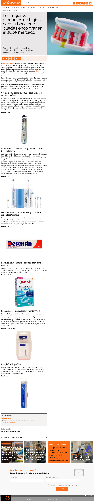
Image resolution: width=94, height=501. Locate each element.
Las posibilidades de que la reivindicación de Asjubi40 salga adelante (58, 451)
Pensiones (29, 444)
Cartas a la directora (57, 442)
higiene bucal (8, 63)
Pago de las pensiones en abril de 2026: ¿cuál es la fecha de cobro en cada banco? (35, 453)
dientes (22, 82)
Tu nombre (13, 477)
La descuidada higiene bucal (10, 431)
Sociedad (6, 7)
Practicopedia (53, 7)
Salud (23, 7)
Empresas (6, 441)
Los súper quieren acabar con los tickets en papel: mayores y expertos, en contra (11, 452)
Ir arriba (88, 496)
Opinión (42, 7)
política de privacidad (70, 485)
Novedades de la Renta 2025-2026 (81, 457)
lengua (34, 82)
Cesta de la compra (10, 12)
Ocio (61, 7)
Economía (15, 7)
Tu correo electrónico (52, 477)
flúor (37, 71)
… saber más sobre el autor (9, 422)
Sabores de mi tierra (73, 7)
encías (28, 82)
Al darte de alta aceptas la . (62, 485)
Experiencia (32, 7)
